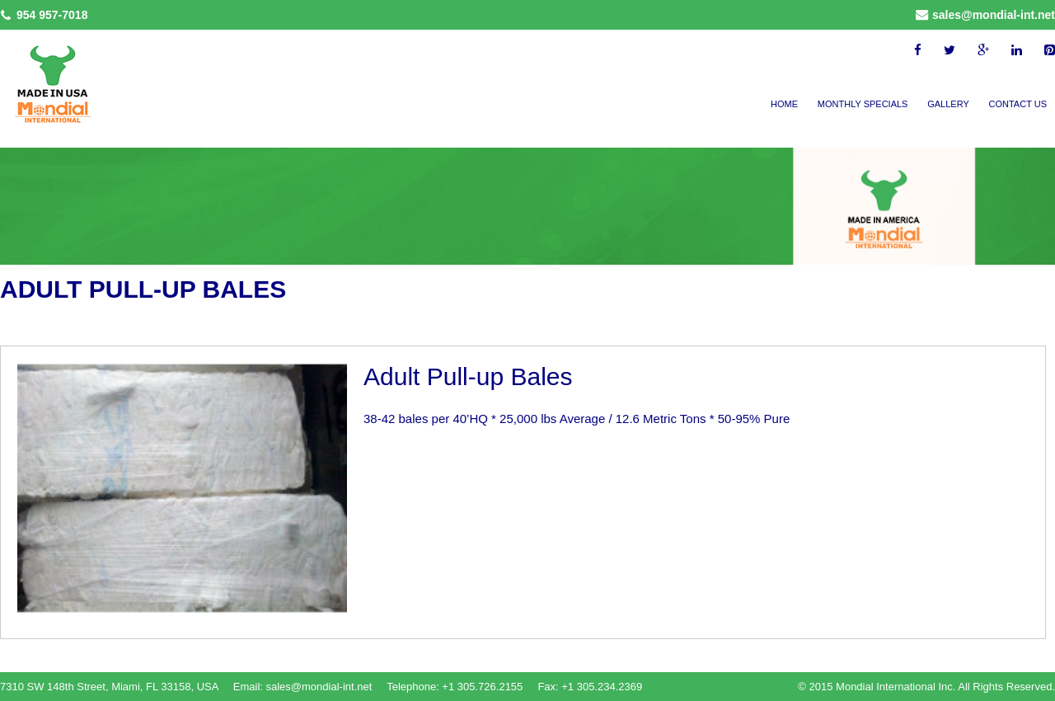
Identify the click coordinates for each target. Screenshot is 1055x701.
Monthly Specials (863, 104)
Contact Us (1018, 104)
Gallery (948, 104)
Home (784, 104)
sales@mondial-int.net (993, 14)
